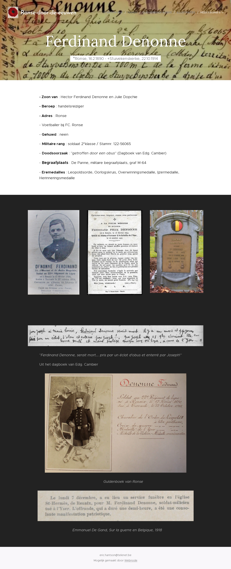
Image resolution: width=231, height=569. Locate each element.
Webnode (130, 560)
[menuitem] (114, 12)
